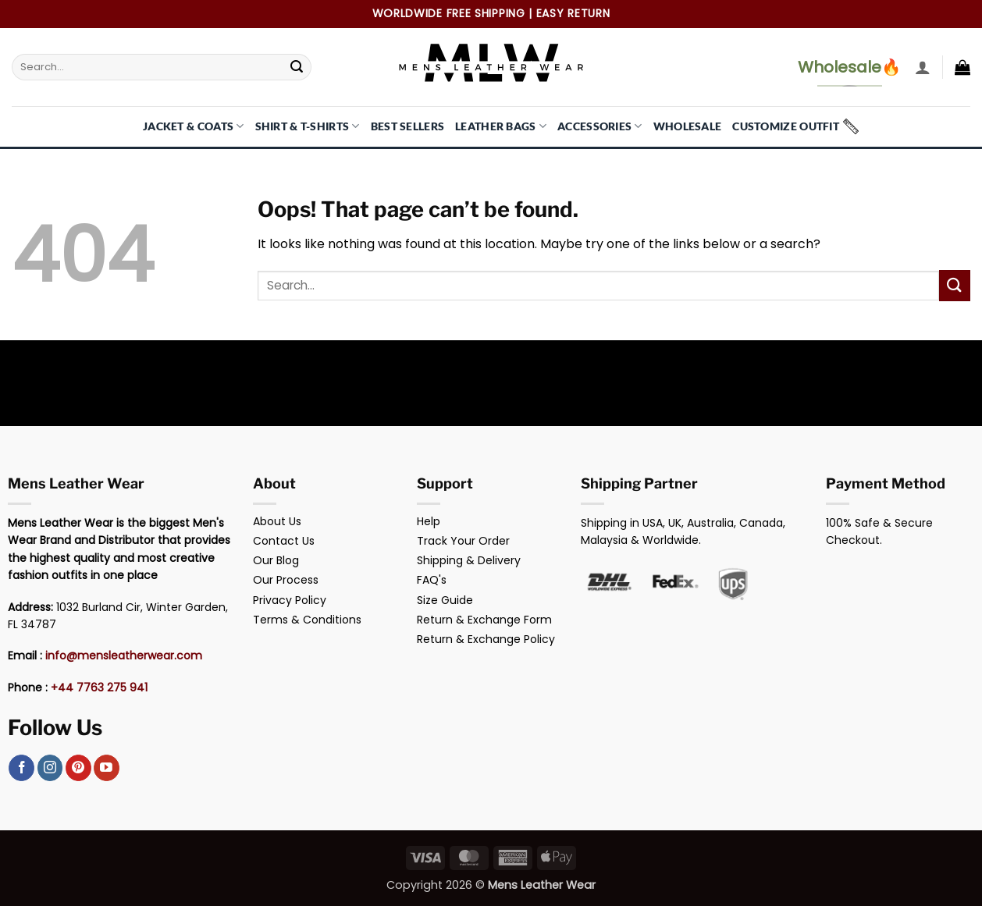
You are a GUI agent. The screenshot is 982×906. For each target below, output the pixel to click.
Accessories (599, 126)
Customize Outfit (785, 126)
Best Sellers (407, 126)
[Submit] (297, 67)
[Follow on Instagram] (50, 768)
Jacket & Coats (193, 126)
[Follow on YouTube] (106, 768)
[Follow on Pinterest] (78, 768)
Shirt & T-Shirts (307, 126)
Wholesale (687, 126)
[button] (922, 67)
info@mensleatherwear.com (123, 655)
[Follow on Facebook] (21, 768)
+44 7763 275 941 (99, 687)
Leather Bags (500, 126)
